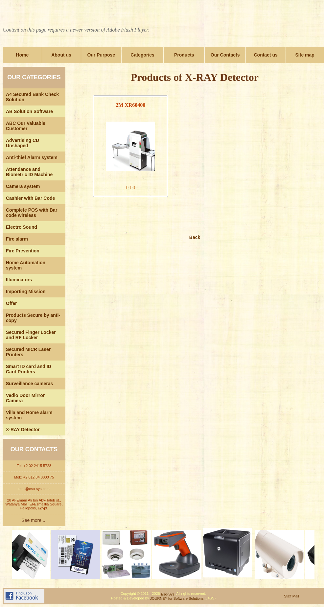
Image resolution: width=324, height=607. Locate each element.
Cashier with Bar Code (30, 198)
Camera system (23, 186)
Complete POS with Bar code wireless (31, 212)
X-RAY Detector (23, 429)
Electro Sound (21, 227)
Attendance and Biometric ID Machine (29, 172)
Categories (142, 55)
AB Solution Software (29, 111)
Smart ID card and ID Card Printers (28, 369)
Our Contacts (225, 55)
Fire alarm (17, 239)
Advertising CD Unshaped (22, 143)
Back (194, 237)
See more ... (33, 520)
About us (61, 55)
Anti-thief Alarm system (32, 157)
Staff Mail (291, 596)
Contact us (265, 55)
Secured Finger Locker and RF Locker (31, 335)
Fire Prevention (22, 250)
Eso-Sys (167, 594)
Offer (11, 303)
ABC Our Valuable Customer (25, 126)
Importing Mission (26, 291)
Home (22, 55)
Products (184, 55)
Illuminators (19, 279)
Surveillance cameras (29, 383)
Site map (304, 55)
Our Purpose (101, 55)
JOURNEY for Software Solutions (176, 598)
